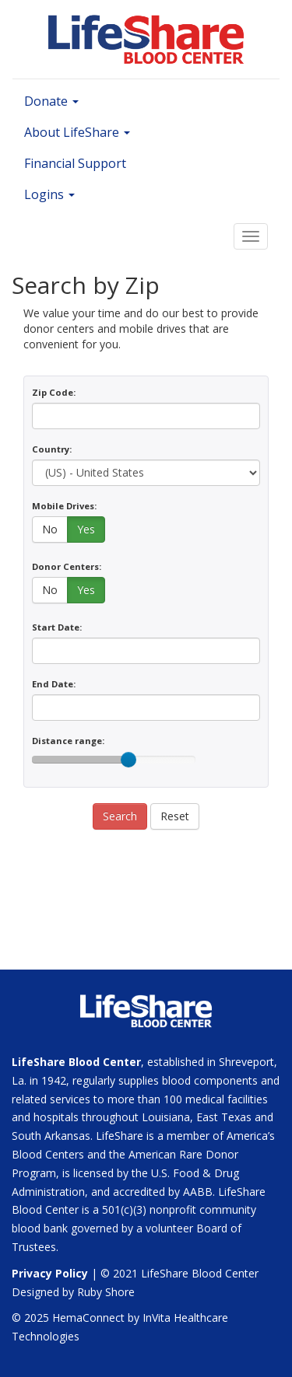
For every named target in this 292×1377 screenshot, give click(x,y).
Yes (86, 529)
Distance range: (68, 740)
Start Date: (57, 627)
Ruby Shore (106, 1291)
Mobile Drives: (64, 506)
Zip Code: (54, 392)
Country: (52, 449)
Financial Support (75, 163)
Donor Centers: (66, 566)
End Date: (54, 684)
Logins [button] (49, 194)
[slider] (128, 759)
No (50, 529)
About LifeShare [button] (77, 132)
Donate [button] (51, 101)
